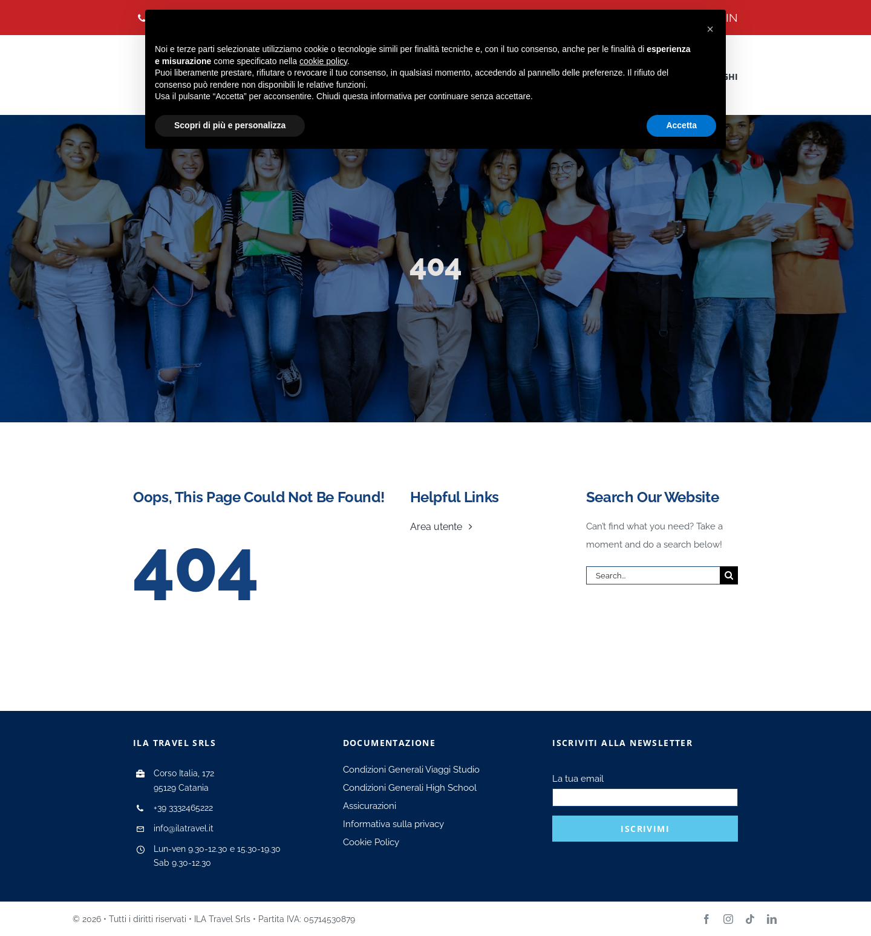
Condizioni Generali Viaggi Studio (411, 769)
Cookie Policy (371, 842)
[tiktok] (750, 919)
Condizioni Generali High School (410, 787)
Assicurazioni (369, 805)
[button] (710, 29)
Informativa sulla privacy (393, 824)
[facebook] (706, 919)
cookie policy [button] (323, 61)
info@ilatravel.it (184, 828)
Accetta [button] (681, 125)
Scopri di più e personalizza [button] (229, 125)
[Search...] (653, 575)
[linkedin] (772, 919)
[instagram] (728, 919)
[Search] (729, 575)
